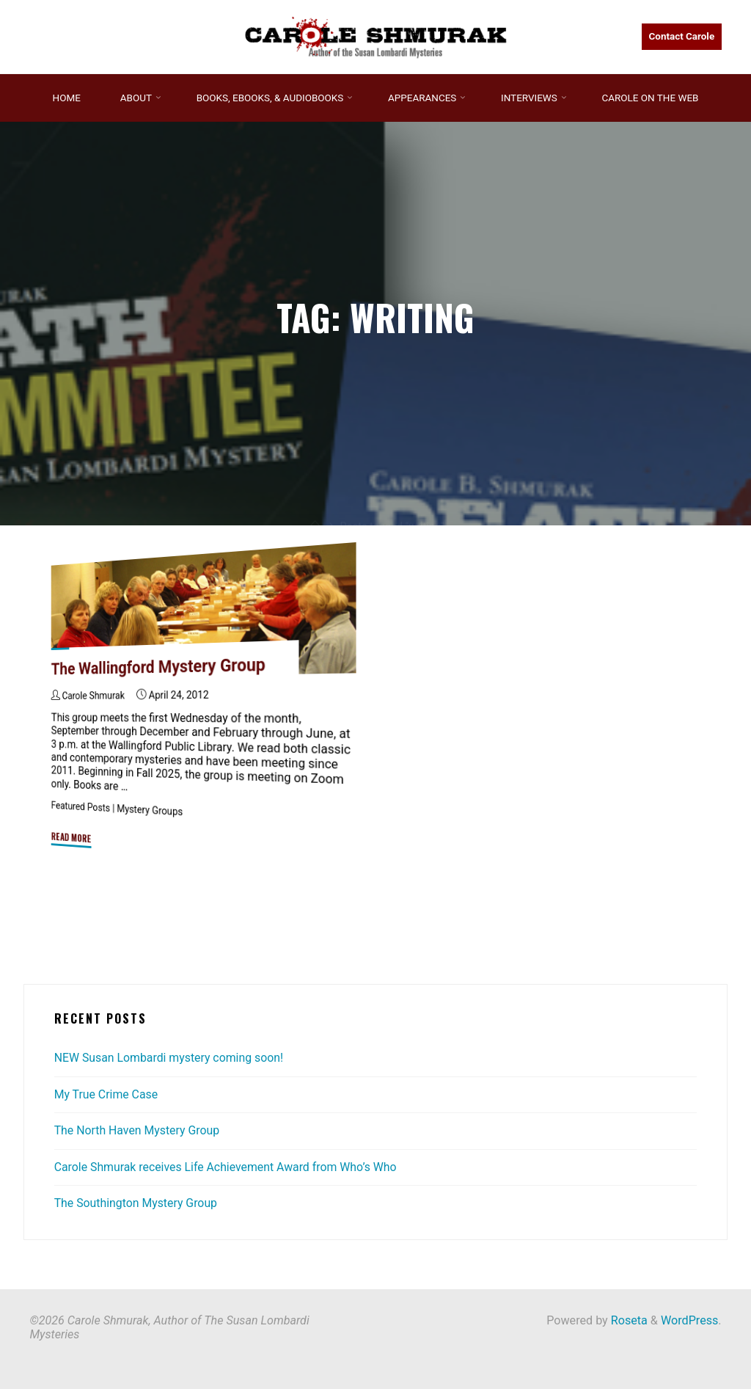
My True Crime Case (107, 1094)
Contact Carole (681, 36)
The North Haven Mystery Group (138, 1130)
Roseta (628, 1320)
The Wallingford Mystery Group (160, 667)
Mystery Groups (152, 810)
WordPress (689, 1320)
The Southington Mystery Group (137, 1203)
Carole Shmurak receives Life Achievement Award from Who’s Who (228, 1167)
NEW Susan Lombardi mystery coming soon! (171, 1058)
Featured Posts (81, 807)
